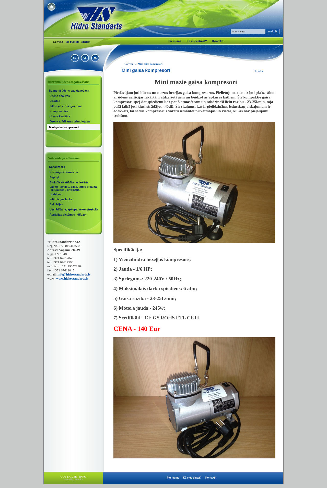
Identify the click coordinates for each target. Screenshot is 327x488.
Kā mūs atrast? (196, 41)
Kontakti (218, 41)
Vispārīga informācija (64, 172)
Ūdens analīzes (60, 95)
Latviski (58, 41)
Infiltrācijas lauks (61, 199)
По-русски (72, 41)
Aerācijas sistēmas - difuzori (69, 214)
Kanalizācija (57, 166)
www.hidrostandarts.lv (72, 278)
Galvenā (129, 63)
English (85, 41)
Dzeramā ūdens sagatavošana (69, 90)
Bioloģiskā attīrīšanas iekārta (69, 182)
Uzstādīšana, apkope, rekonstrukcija (74, 209)
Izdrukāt (259, 71)
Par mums (174, 41)
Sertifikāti (56, 194)
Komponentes (59, 111)
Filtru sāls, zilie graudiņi (65, 106)
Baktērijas (56, 204)
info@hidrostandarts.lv (73, 274)
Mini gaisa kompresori (64, 127)
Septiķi (54, 177)
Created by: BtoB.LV (73, 479)
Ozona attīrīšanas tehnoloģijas (70, 121)
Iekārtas (55, 101)
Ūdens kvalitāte (60, 116)
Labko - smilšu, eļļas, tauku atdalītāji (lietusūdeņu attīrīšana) (74, 188)
